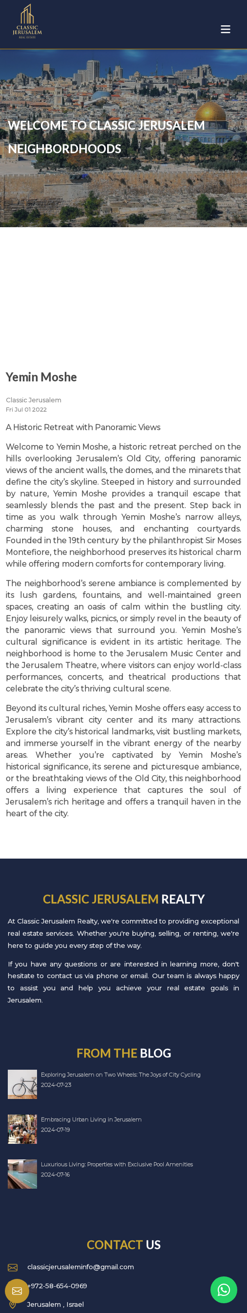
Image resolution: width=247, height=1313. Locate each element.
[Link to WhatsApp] (223, 1289)
